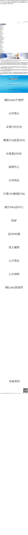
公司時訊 (1, 32)
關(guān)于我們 (2, 26)
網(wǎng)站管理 (18, 393)
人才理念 (1, 48)
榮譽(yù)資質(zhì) (2, 28)
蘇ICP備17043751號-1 (25, 393)
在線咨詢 (14, 381)
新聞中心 (1, 45)
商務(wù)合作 (1, 49)
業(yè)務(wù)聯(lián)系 (2, 37)
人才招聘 (1, 35)
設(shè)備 (1, 31)
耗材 (0, 30)
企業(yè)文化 (1, 27)
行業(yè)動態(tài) (2, 33)
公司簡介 (1, 40)
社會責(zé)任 (1, 42)
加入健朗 (1, 47)
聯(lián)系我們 (1, 38)
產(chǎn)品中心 (2, 43)
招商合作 (1, 50)
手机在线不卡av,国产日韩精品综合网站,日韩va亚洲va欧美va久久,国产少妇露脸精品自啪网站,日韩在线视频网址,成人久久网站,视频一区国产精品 (14, 2)
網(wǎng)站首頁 (2, 25)
